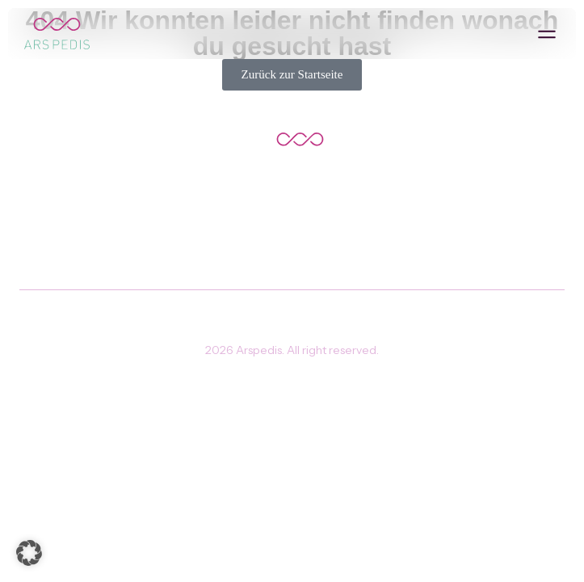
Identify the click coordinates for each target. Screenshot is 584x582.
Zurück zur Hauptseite (292, 206)
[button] (546, 33)
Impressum (250, 317)
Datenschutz (331, 317)
